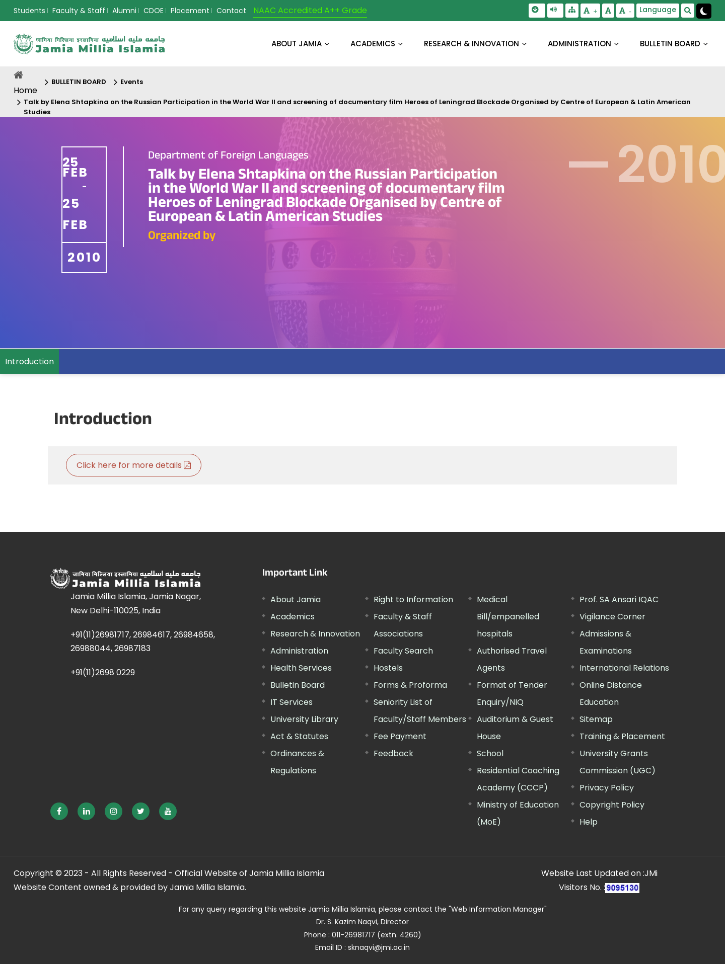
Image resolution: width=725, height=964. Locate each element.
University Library (304, 719)
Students (29, 11)
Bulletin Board (297, 685)
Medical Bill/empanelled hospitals (508, 616)
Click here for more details (134, 465)
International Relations (624, 668)
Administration (299, 651)
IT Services (291, 702)
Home (25, 90)
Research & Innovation (315, 633)
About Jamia (296, 43)
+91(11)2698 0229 (102, 672)
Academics (292, 616)
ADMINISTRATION (579, 43)
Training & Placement (622, 736)
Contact (231, 11)
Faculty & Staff (78, 11)
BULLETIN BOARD (670, 43)
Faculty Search (403, 651)
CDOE (153, 11)
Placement (190, 11)
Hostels (388, 668)
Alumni (124, 11)
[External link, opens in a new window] (59, 811)
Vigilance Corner (612, 616)
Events (131, 82)
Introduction (29, 361)
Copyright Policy (611, 805)
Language (657, 10)
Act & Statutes (299, 736)
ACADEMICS (372, 43)
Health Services (301, 668)
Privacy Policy (606, 787)
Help (588, 822)
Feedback (393, 753)
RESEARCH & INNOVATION (471, 43)
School (490, 753)
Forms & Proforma (410, 685)
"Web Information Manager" (498, 909)
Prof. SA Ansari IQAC (619, 599)
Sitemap (596, 719)
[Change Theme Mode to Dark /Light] (703, 11)
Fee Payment (400, 736)
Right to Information (413, 599)
